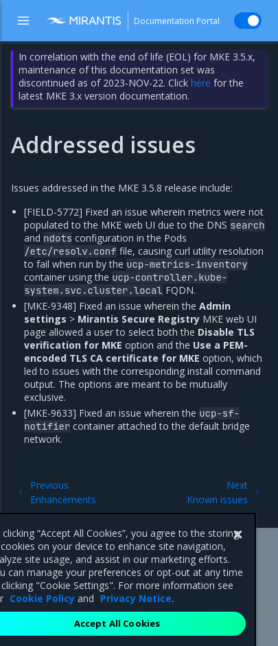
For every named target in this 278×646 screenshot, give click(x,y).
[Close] (237, 553)
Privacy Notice (136, 616)
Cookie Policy (42, 616)
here (201, 82)
